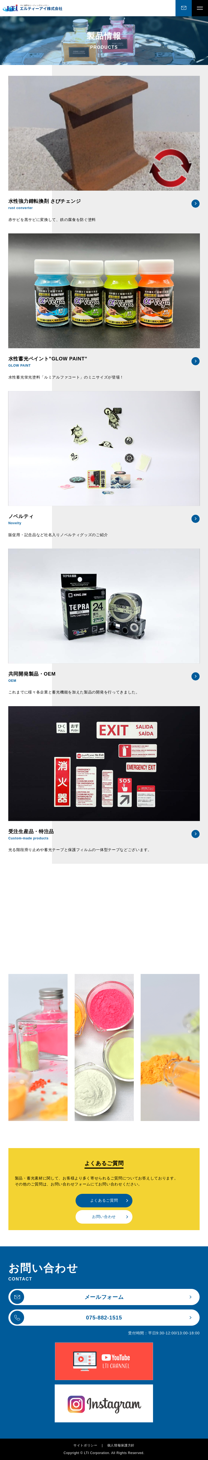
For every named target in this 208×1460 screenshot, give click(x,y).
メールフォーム (67, 1297)
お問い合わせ (104, 1216)
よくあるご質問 (104, 1200)
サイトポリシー (85, 1445)
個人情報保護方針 (121, 1445)
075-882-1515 (66, 1318)
